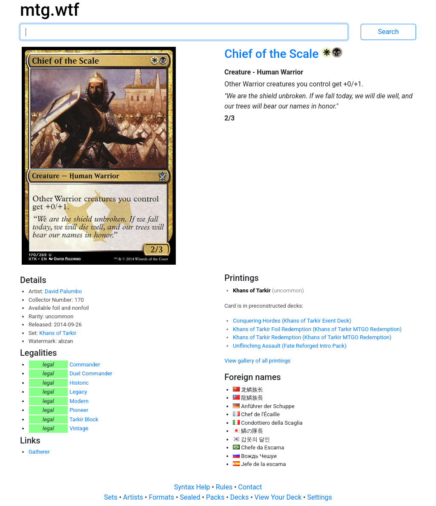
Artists (134, 497)
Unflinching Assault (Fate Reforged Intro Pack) (290, 346)
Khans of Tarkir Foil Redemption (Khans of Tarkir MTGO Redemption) (317, 329)
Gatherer (39, 452)
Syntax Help (193, 487)
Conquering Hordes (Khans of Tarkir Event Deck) (292, 320)
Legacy (78, 392)
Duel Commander (90, 373)
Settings (319, 497)
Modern (79, 401)
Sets (111, 497)
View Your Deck (279, 497)
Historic (79, 383)
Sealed (191, 497)
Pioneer (78, 410)
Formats (162, 497)
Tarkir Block (83, 419)
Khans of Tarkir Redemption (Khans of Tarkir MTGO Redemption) (312, 337)
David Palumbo (63, 291)
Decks (240, 497)
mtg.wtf (49, 10)
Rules (225, 487)
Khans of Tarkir (57, 333)
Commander (84, 364)
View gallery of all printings (257, 360)
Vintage (78, 428)
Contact (250, 487)
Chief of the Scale (272, 54)
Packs (216, 497)
